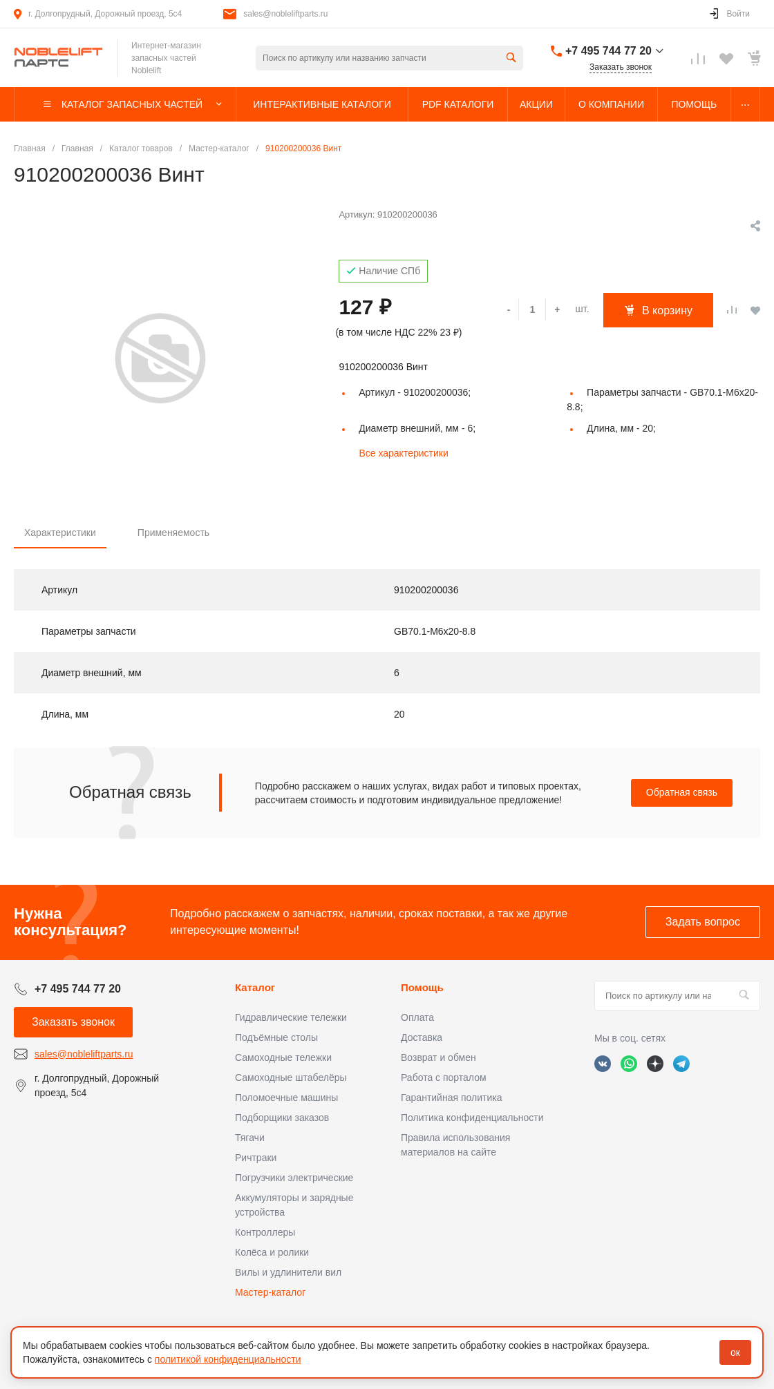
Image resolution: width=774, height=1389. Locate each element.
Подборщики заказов (282, 1117)
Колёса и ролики (272, 1252)
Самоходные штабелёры (291, 1077)
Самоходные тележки (283, 1057)
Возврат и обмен (438, 1057)
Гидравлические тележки (291, 1017)
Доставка (421, 1037)
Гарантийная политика (451, 1097)
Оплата (417, 1017)
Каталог (255, 987)
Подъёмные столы (276, 1037)
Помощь (422, 987)
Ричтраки (255, 1157)
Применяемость (173, 532)
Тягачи (250, 1137)
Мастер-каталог (270, 1292)
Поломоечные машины (286, 1097)
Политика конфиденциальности (472, 1117)
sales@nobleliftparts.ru (285, 14)
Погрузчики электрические (294, 1177)
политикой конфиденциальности (228, 1359)
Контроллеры (265, 1232)
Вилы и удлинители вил (288, 1272)
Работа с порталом (444, 1077)
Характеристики (60, 532)
